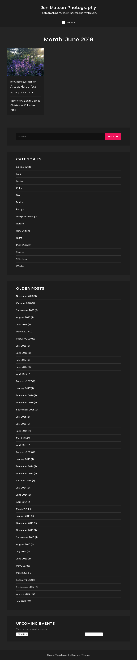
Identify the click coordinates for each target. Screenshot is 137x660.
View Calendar (94, 634)
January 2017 (23, 388)
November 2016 (24, 402)
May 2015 (21, 437)
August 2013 (23, 544)
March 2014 (22, 508)
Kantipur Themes (80, 655)
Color (19, 188)
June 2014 (21, 494)
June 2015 (21, 430)
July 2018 (21, 345)
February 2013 (24, 579)
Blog (12, 81)
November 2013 (24, 530)
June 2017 (21, 366)
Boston (20, 81)
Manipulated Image (26, 216)
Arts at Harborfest (23, 86)
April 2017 (21, 374)
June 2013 (21, 558)
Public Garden (23, 244)
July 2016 (21, 416)
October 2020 (24, 303)
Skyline (20, 251)
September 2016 (25, 409)
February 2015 (24, 452)
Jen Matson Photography (68, 7)
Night (19, 237)
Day (18, 195)
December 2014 (24, 466)
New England (23, 230)
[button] (22, 634)
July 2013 (21, 551)
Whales (20, 266)
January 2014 (23, 515)
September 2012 (25, 586)
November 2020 (24, 296)
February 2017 (24, 381)
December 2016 (24, 395)
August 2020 (23, 317)
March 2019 (22, 331)
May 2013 (21, 565)
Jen (16, 92)
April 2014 (21, 501)
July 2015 (21, 423)
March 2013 (22, 572)
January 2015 (23, 459)
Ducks (19, 202)
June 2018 (21, 352)
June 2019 (21, 324)
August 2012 (23, 594)
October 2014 (24, 480)
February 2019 (24, 338)
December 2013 (24, 523)
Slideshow (30, 81)
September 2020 (25, 310)
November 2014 (24, 473)
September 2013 (25, 537)
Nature (20, 223)
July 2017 (21, 359)
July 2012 (21, 601)
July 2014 (21, 487)
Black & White (23, 166)
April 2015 (21, 445)
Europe (20, 209)
